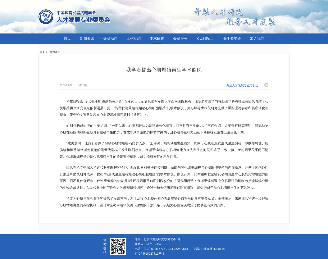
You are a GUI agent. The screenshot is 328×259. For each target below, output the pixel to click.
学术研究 (157, 39)
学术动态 (55, 52)
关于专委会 (232, 39)
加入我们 (257, 39)
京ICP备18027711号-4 (149, 253)
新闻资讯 (87, 39)
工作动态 (134, 39)
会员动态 (110, 39)
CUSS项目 (205, 39)
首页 (67, 39)
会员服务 (180, 39)
